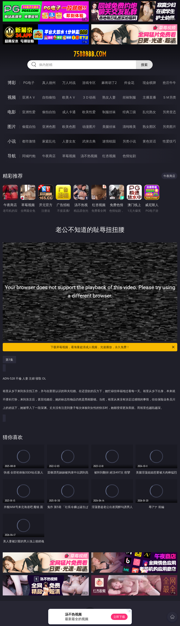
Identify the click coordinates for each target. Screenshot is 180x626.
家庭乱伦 (49, 141)
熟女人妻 (109, 97)
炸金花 (129, 82)
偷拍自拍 (49, 112)
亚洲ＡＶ (28, 97)
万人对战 (69, 82)
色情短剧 (129, 156)
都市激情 (28, 141)
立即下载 (119, 617)
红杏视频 (109, 156)
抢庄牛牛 (169, 82)
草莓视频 (69, 156)
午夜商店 (49, 156)
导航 (12, 156)
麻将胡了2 (109, 82)
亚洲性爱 (28, 112)
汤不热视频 (89, 156)
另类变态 (169, 112)
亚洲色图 (49, 126)
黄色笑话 (149, 141)
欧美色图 (69, 126)
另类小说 (129, 141)
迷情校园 (109, 141)
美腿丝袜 (109, 126)
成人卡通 (69, 112)
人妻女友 (69, 141)
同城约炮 (28, 156)
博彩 (12, 82)
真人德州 (49, 82)
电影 (12, 112)
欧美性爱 (89, 112)
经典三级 (129, 112)
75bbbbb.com (90, 54)
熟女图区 (149, 126)
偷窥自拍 (28, 126)
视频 (12, 97)
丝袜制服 (129, 97)
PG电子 (28, 82)
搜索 (144, 64)
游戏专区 (89, 82)
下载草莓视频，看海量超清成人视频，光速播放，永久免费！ (113, 347)
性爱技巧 (169, 141)
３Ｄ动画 (89, 97)
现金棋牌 (149, 82)
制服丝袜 (109, 112)
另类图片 (169, 126)
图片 (12, 126)
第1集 (9, 360)
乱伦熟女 (149, 112)
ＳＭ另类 (169, 97)
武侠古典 (89, 141)
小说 (12, 141)
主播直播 (149, 97)
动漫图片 (89, 126)
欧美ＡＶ (69, 97)
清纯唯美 (129, 126)
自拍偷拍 (49, 97)
